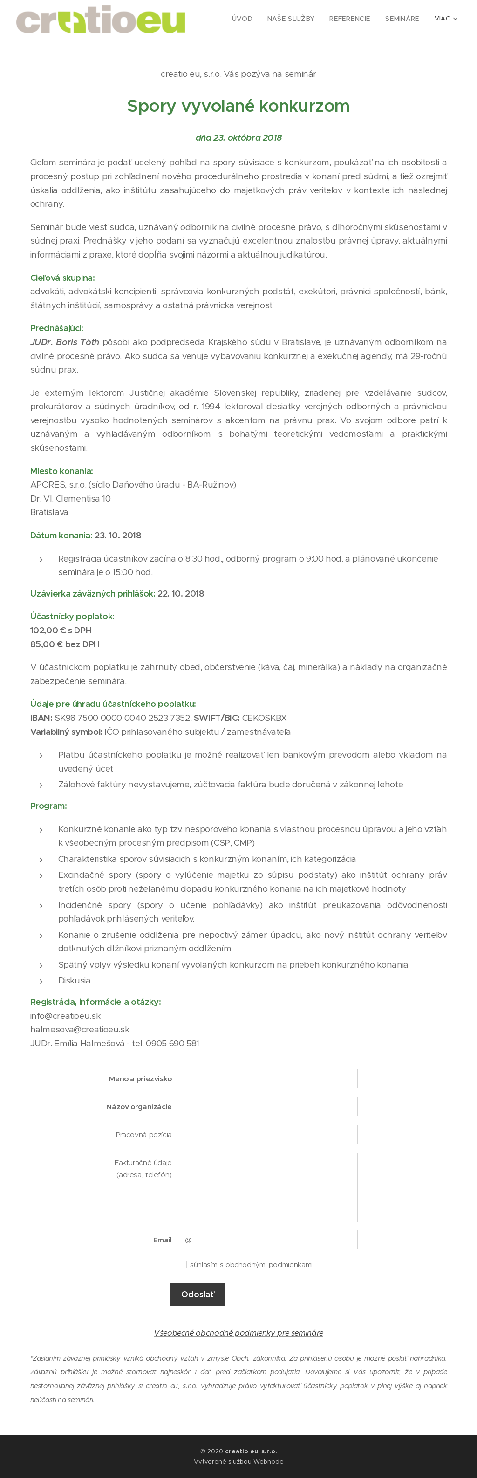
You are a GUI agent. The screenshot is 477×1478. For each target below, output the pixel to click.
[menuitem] (253, 19)
